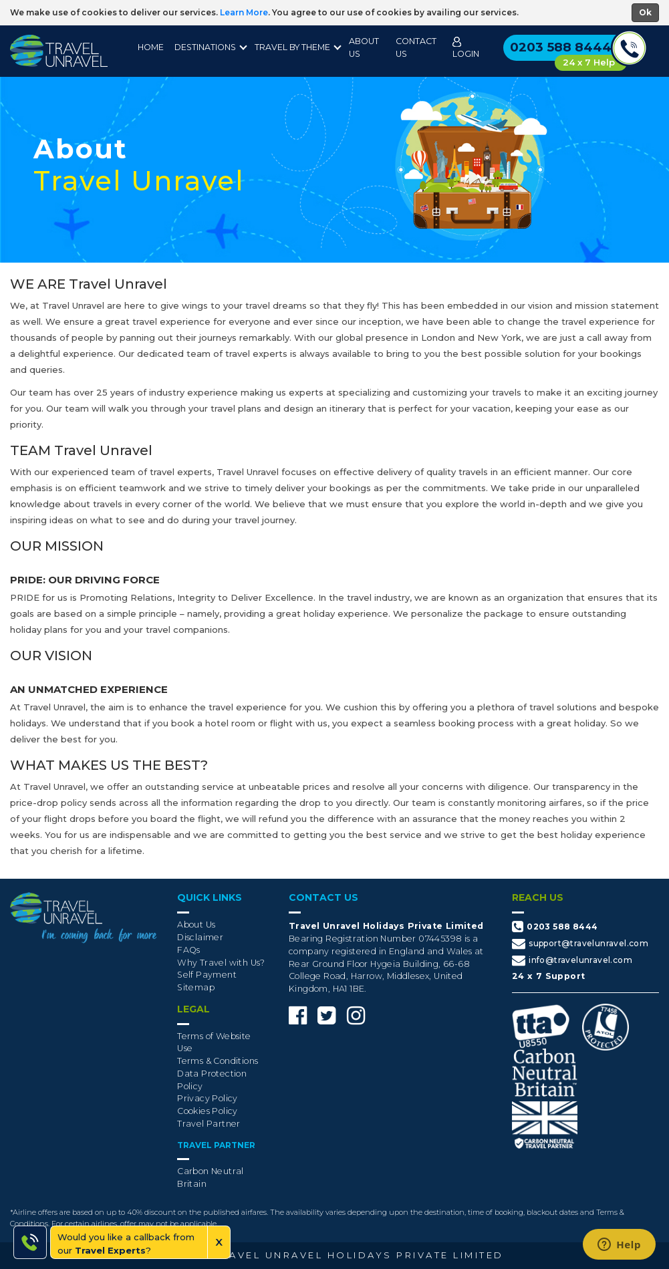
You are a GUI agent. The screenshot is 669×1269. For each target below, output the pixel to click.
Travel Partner (209, 1124)
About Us (364, 47)
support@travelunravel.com (580, 943)
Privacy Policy (207, 1098)
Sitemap (196, 987)
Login (465, 48)
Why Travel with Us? (221, 963)
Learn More (244, 12)
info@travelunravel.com (572, 960)
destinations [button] (205, 47)
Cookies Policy (207, 1111)
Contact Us (416, 47)
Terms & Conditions (217, 1061)
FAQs (188, 950)
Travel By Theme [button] (292, 47)
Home (151, 47)
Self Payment (207, 975)
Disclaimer (200, 937)
